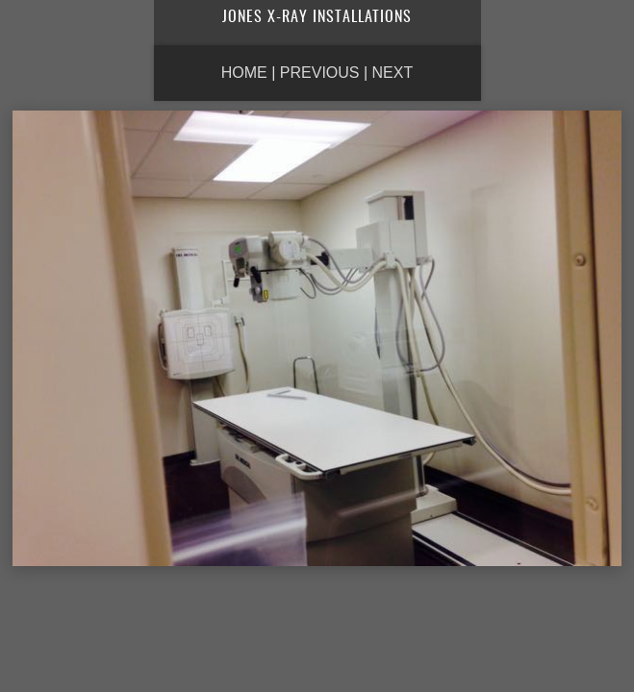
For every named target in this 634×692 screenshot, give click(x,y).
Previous (320, 72)
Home (244, 72)
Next (393, 72)
